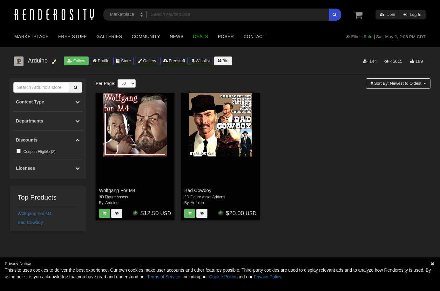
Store (123, 60)
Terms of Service (163, 276)
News (176, 36)
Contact (254, 36)
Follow (76, 60)
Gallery (147, 60)
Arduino (111, 203)
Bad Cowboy (30, 222)
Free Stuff (72, 36)
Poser (226, 36)
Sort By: (397, 83)
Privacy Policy (267, 276)
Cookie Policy (222, 276)
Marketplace (31, 36)
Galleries (109, 36)
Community (146, 36)
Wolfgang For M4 (35, 213)
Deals (200, 36)
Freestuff (174, 60)
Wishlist (201, 60)
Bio (223, 60)
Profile (101, 60)
